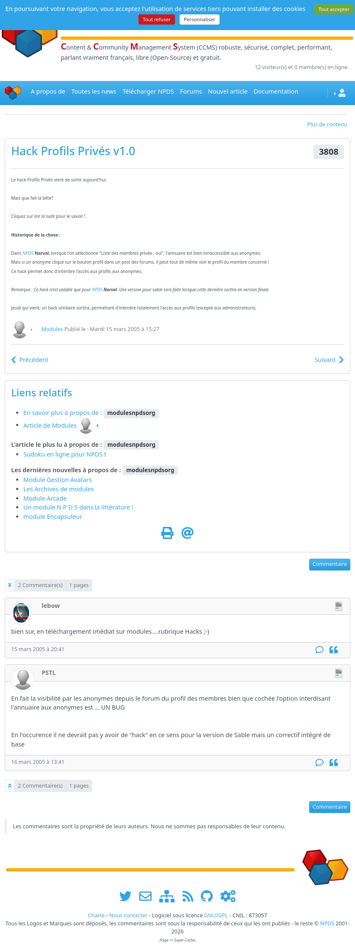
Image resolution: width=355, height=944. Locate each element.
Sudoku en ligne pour (55, 454)
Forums (191, 91)
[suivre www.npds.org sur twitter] (128, 896)
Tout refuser (157, 19)
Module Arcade (45, 498)
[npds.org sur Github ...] (210, 896)
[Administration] (228, 896)
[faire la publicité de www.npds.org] (148, 896)
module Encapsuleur (52, 516)
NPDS (28, 253)
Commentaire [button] (330, 564)
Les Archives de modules (58, 489)
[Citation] (334, 650)
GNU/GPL (216, 915)
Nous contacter (128, 915)
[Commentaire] (320, 650)
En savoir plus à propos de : (63, 413)
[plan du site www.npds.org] (169, 896)
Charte (96, 915)
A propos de (48, 91)
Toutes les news (93, 91)
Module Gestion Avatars (57, 480)
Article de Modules (49, 425)
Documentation (276, 91)
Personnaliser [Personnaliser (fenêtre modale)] (199, 19)
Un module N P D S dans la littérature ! (78, 507)
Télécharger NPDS (148, 91)
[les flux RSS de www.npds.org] (191, 896)
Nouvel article (228, 91)
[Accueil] (13, 93)
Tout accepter (333, 9)
